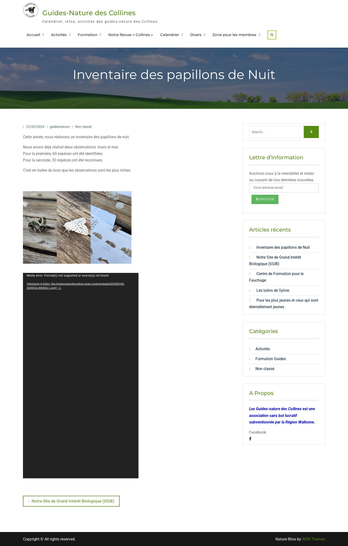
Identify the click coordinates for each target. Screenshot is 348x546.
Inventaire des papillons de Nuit (283, 247)
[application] (80, 375)
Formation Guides (270, 359)
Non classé (83, 127)
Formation (87, 34)
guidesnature (60, 127)
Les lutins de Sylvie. (273, 290)
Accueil (33, 34)
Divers (196, 34)
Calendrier (169, 34)
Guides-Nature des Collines (89, 13)
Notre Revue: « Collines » (130, 34)
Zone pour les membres (234, 34)
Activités (59, 34)
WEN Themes (313, 539)
